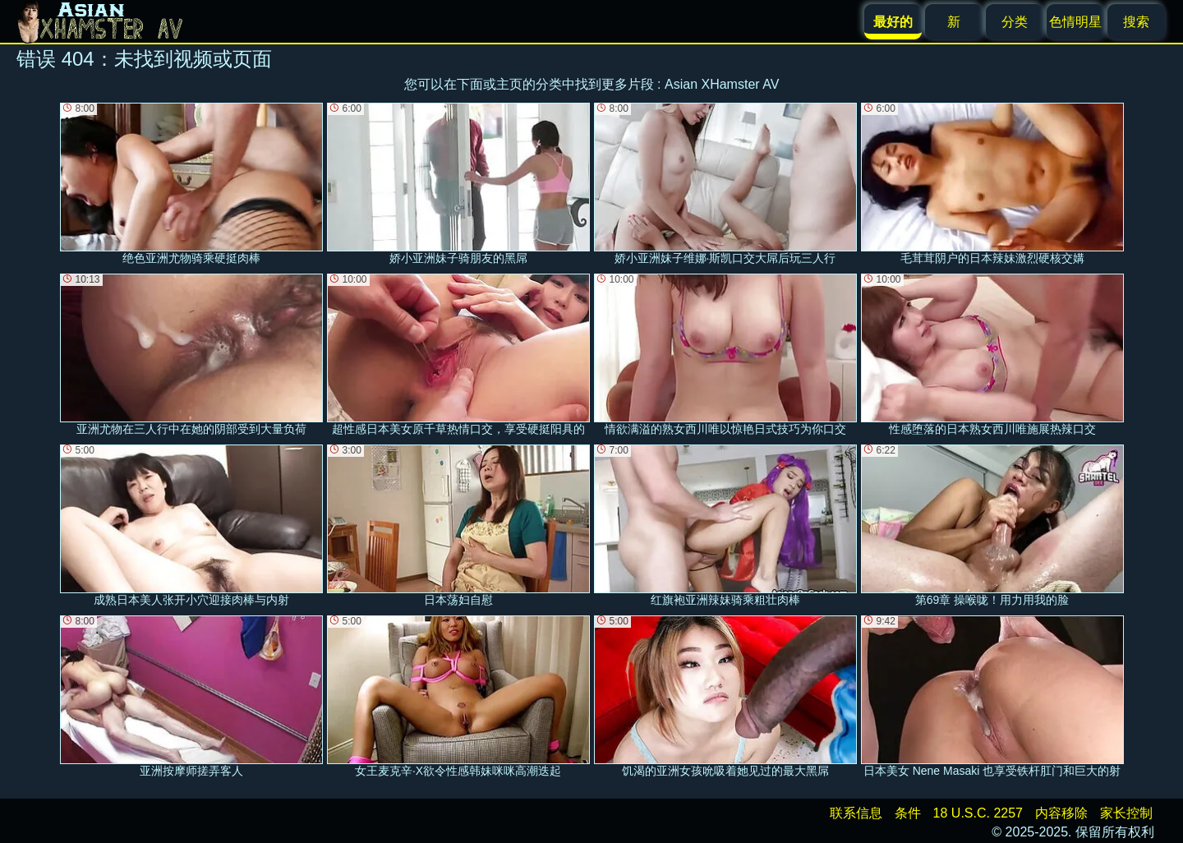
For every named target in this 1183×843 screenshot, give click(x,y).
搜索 (1136, 22)
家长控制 (1126, 813)
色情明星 (1075, 22)
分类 (1014, 22)
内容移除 (1061, 813)
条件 (908, 813)
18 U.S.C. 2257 (978, 813)
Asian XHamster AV (722, 84)
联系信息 (856, 813)
